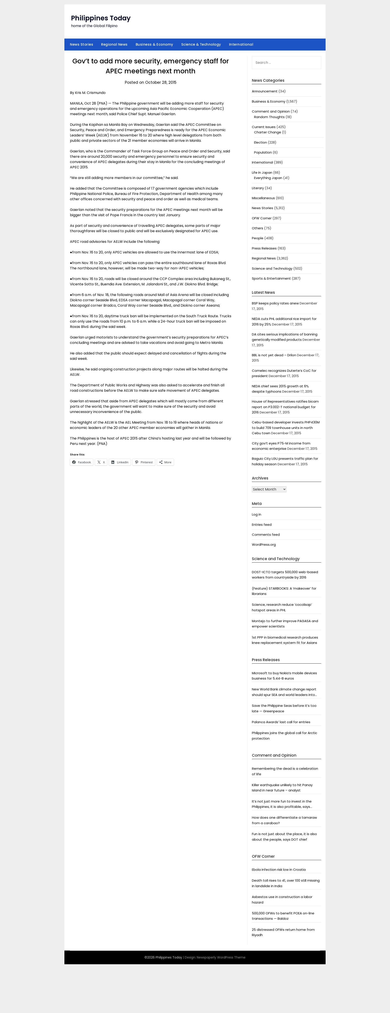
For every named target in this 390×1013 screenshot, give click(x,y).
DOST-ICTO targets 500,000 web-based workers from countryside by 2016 (285, 575)
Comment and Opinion (271, 111)
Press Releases (264, 248)
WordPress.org (264, 544)
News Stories (81, 44)
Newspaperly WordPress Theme (221, 957)
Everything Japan (268, 177)
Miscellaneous (263, 198)
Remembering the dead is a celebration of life (285, 771)
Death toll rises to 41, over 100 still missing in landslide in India (286, 883)
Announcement (265, 91)
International (241, 44)
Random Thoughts (269, 117)
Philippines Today (101, 18)
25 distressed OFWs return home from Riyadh (283, 932)
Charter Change (267, 132)
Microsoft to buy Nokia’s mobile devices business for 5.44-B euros (284, 676)
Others (257, 228)
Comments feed (266, 534)
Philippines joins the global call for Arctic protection (284, 735)
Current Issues (264, 127)
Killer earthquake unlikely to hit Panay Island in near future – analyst (282, 788)
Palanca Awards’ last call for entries (281, 722)
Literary (258, 188)
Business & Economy (154, 44)
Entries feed (262, 524)
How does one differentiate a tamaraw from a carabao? (284, 820)
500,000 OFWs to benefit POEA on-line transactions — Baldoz (283, 916)
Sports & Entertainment (271, 278)
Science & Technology (201, 44)
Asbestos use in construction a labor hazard (282, 899)
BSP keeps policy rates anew (275, 303)
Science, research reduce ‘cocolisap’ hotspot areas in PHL (282, 607)
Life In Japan (262, 172)
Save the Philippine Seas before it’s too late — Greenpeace (284, 708)
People (257, 238)
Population (263, 152)
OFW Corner (262, 218)
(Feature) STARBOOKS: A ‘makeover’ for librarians (284, 591)
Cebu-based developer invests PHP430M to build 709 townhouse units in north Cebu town (286, 427)
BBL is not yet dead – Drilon (274, 355)
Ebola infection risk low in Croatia (279, 869)
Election (260, 142)
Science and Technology (272, 268)
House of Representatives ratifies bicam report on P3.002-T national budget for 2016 (285, 407)
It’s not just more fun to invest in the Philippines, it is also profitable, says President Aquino (282, 804)
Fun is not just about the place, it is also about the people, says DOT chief (284, 837)
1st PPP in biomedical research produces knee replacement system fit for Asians (285, 640)
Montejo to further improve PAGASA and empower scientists (285, 624)
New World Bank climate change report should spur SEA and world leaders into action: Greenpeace (284, 692)
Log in (256, 514)
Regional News (114, 44)
